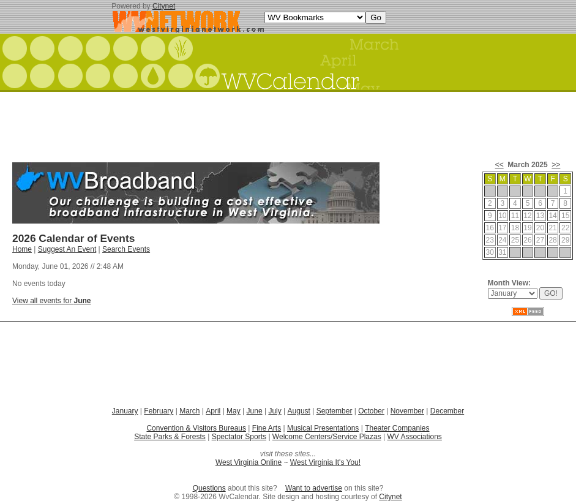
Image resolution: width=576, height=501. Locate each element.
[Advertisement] (288, 122)
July (274, 411)
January (125, 411)
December (447, 411)
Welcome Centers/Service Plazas (326, 436)
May (233, 411)
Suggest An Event (67, 249)
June (255, 411)
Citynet (163, 6)
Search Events (126, 249)
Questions (209, 488)
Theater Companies (397, 428)
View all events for (51, 300)
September (334, 411)
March (189, 411)
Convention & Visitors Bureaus (196, 428)
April (213, 411)
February (158, 411)
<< (499, 164)
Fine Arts (266, 428)
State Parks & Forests (170, 436)
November (407, 411)
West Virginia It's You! (325, 462)
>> (556, 164)
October (371, 411)
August (299, 411)
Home (22, 249)
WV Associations (414, 436)
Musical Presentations (323, 428)
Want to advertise (313, 488)
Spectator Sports (239, 436)
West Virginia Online (248, 462)
